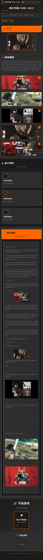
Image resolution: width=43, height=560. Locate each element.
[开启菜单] (31, 2)
